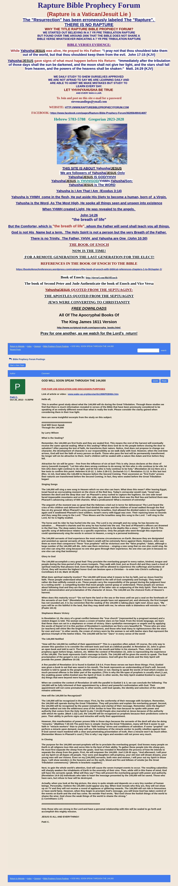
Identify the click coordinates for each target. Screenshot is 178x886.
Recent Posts (15, 349)
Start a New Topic (17, 365)
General (37, 346)
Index (29, 346)
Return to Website (17, 346)
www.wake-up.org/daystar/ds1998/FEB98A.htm (93, 394)
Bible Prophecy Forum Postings (56, 346)
